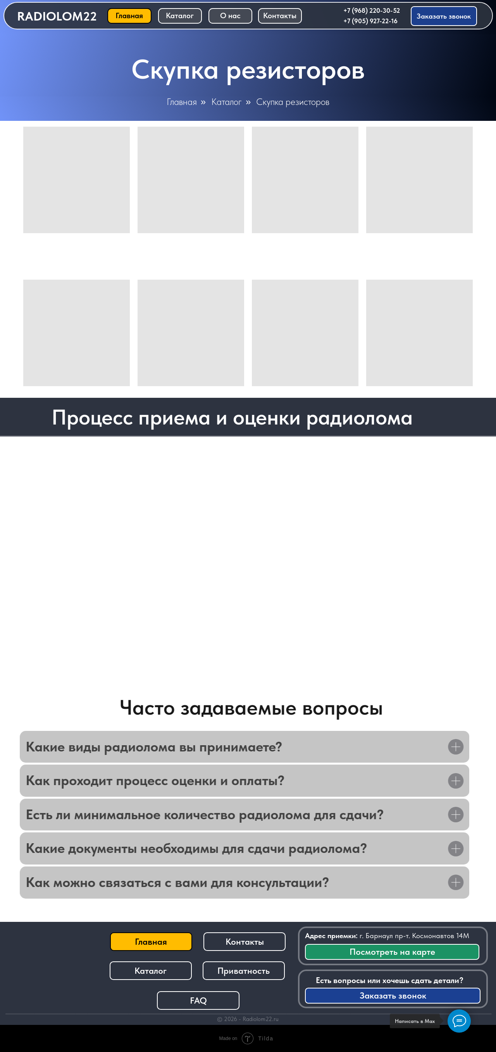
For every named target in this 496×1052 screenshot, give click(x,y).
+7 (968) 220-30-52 (371, 10)
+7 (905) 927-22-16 (370, 21)
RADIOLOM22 (57, 16)
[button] (444, 16)
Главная (182, 101)
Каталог (226, 101)
